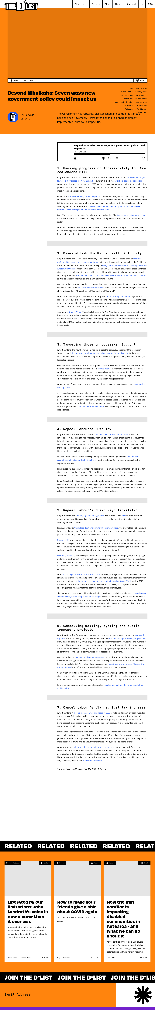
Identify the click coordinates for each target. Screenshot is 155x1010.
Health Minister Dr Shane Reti (91, 287)
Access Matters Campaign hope (131, 215)
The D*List (27, 115)
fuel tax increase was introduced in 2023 (92, 713)
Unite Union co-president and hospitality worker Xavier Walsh (103, 581)
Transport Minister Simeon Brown (89, 657)
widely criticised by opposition (129, 181)
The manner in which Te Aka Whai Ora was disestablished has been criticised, (111, 275)
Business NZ (62, 540)
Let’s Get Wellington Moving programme (126, 638)
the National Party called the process (85, 196)
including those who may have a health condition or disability (100, 353)
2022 (124, 515)
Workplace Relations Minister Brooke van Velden (96, 528)
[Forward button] (143, 158)
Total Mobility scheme (92, 760)
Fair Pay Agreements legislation (90, 515)
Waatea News (75, 312)
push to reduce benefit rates (92, 406)
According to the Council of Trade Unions (81, 574)
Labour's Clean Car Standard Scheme (111, 434)
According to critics (65, 555)
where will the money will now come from (93, 747)
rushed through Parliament (118, 296)
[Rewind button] (75, 158)
